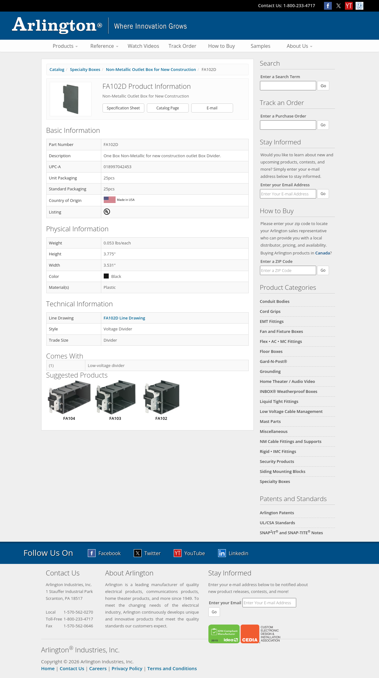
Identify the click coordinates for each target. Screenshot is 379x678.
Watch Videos (143, 46)
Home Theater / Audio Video (287, 381)
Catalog (57, 69)
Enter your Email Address (285, 185)
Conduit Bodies (275, 301)
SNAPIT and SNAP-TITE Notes (291, 532)
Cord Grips (270, 311)
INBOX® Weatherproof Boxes (288, 391)
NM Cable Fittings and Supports (291, 441)
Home (48, 668)
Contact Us (72, 668)
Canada (322, 253)
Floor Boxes (271, 351)
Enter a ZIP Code (277, 261)
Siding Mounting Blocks (283, 471)
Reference (104, 46)
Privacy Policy (127, 668)
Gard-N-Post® (273, 361)
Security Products (277, 461)
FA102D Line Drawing (124, 318)
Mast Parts (270, 421)
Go (323, 193)
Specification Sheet (123, 108)
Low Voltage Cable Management (291, 411)
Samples (261, 46)
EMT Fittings (272, 321)
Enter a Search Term (280, 76)
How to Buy (221, 46)
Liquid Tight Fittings (279, 401)
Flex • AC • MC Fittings (281, 341)
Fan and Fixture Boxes (281, 331)
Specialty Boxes (275, 481)
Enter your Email (225, 602)
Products (65, 46)
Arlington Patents (277, 512)
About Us (300, 46)
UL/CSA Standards (277, 522)
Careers (98, 668)
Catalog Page (168, 108)
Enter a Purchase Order (283, 116)
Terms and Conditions (172, 668)
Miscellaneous (274, 431)
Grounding (270, 371)
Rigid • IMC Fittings (278, 451)
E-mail (212, 108)
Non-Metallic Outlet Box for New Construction (151, 69)
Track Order (183, 46)
